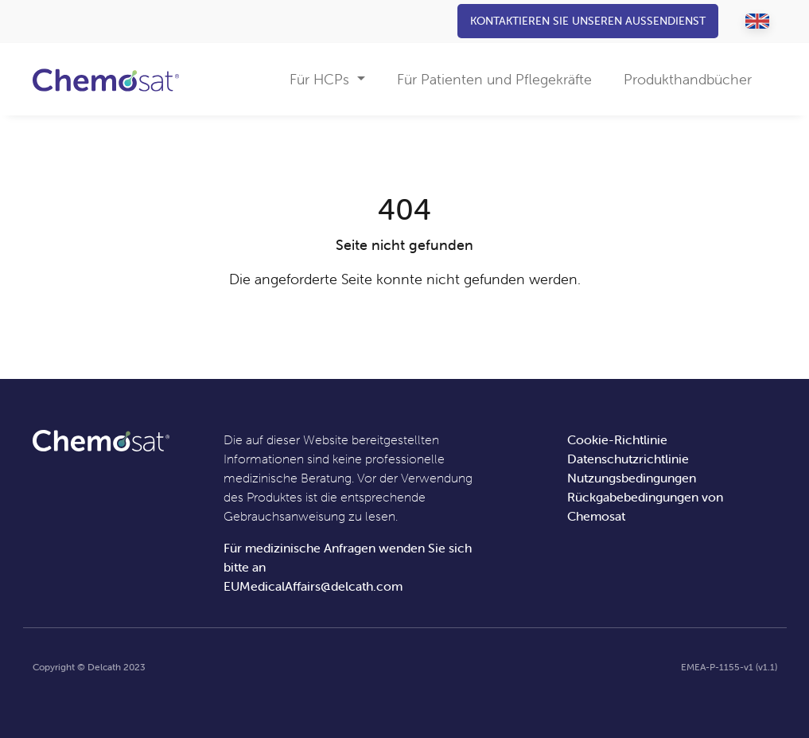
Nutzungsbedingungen (631, 478)
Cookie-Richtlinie (617, 439)
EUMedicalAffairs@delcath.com (313, 586)
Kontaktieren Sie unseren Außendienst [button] (588, 21)
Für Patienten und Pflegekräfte (494, 79)
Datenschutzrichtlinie (628, 459)
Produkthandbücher (688, 79)
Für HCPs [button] (321, 79)
